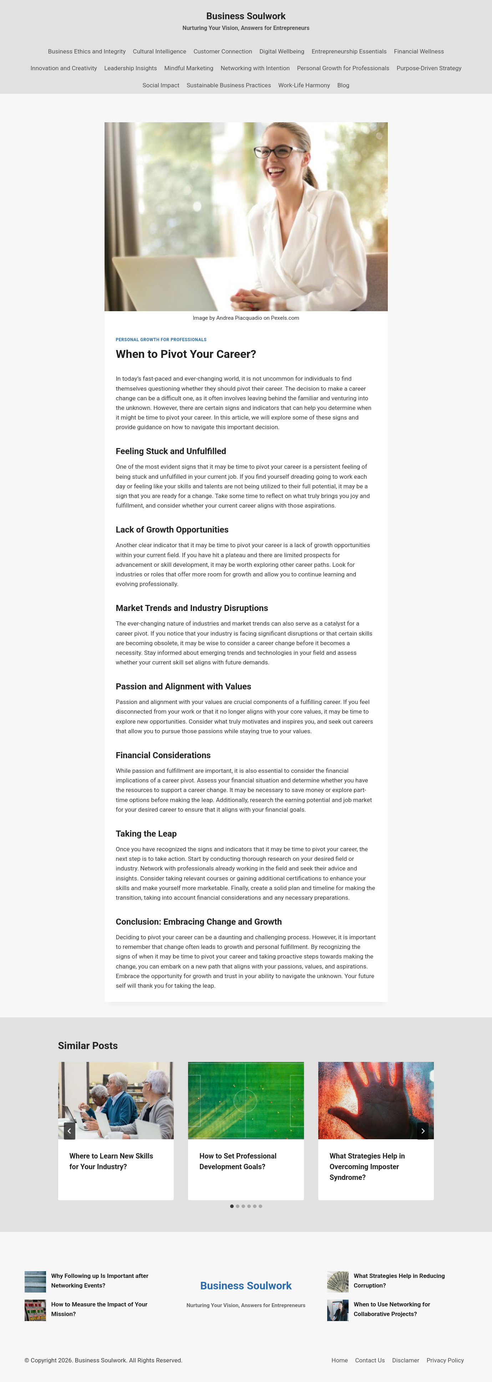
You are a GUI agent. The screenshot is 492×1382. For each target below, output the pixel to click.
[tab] (232, 1206)
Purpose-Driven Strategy (429, 68)
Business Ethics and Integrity (87, 51)
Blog (343, 85)
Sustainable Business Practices (229, 85)
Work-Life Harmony (304, 85)
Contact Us (370, 1360)
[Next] (422, 1131)
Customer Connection (222, 51)
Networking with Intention (255, 68)
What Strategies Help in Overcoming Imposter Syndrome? (367, 1167)
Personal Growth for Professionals (343, 68)
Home (339, 1360)
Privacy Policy (445, 1360)
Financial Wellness (419, 51)
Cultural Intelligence (159, 51)
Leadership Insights (130, 68)
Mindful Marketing (189, 68)
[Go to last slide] (69, 1131)
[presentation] (116, 1100)
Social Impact (161, 85)
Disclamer (405, 1360)
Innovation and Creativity (63, 68)
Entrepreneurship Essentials (348, 51)
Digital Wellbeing (281, 51)
